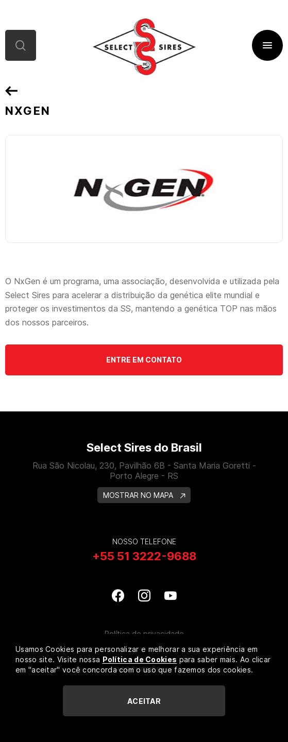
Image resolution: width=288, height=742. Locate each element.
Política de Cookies (140, 659)
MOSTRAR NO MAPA (144, 495)
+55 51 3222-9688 (144, 556)
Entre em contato (144, 359)
